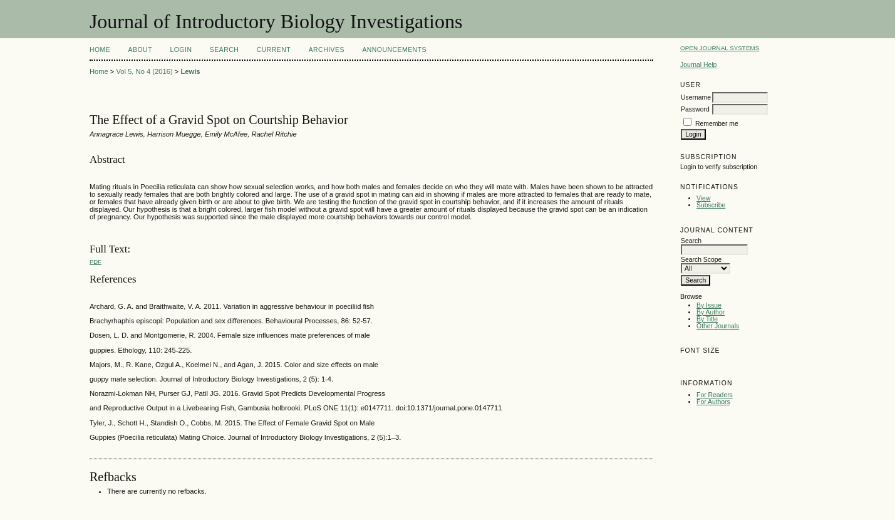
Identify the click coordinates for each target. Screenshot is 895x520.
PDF (95, 261)
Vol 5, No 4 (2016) (144, 71)
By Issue (709, 305)
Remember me (716, 123)
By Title (707, 319)
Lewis (190, 71)
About (140, 49)
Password (695, 109)
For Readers (714, 395)
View (703, 198)
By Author (710, 312)
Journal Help (698, 64)
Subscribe (710, 205)
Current (274, 49)
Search (224, 49)
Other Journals (717, 326)
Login (181, 49)
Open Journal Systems (719, 47)
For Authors (713, 401)
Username (696, 97)
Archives (326, 49)
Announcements (394, 49)
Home (100, 49)
